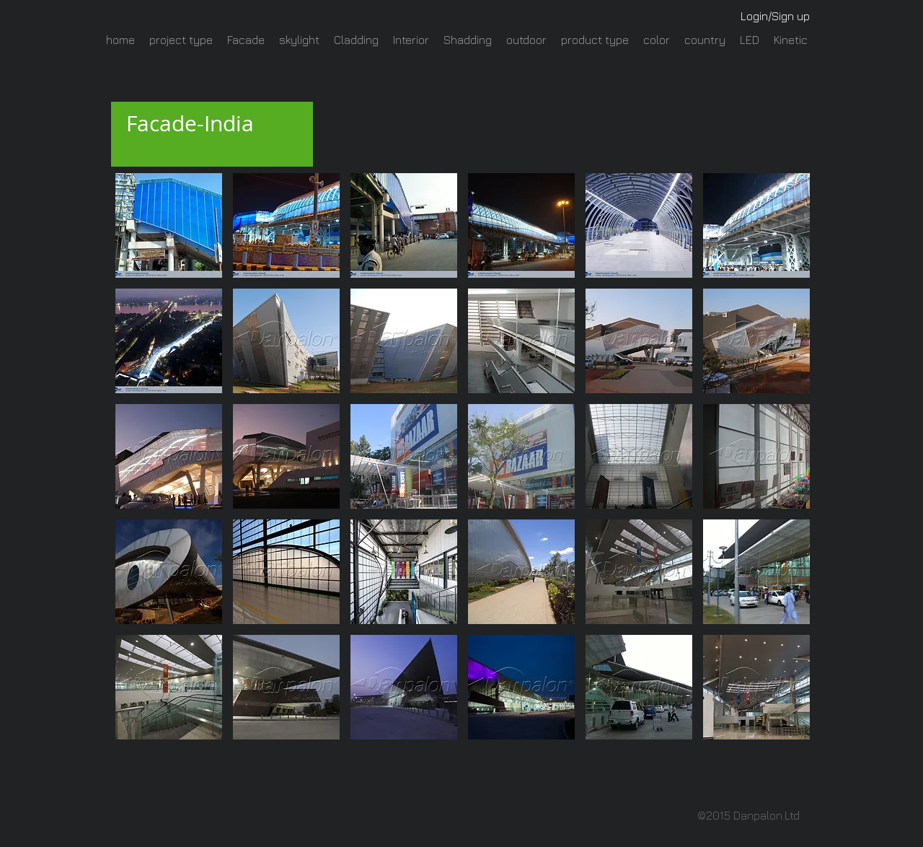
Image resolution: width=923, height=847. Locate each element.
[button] (168, 225)
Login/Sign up (775, 15)
